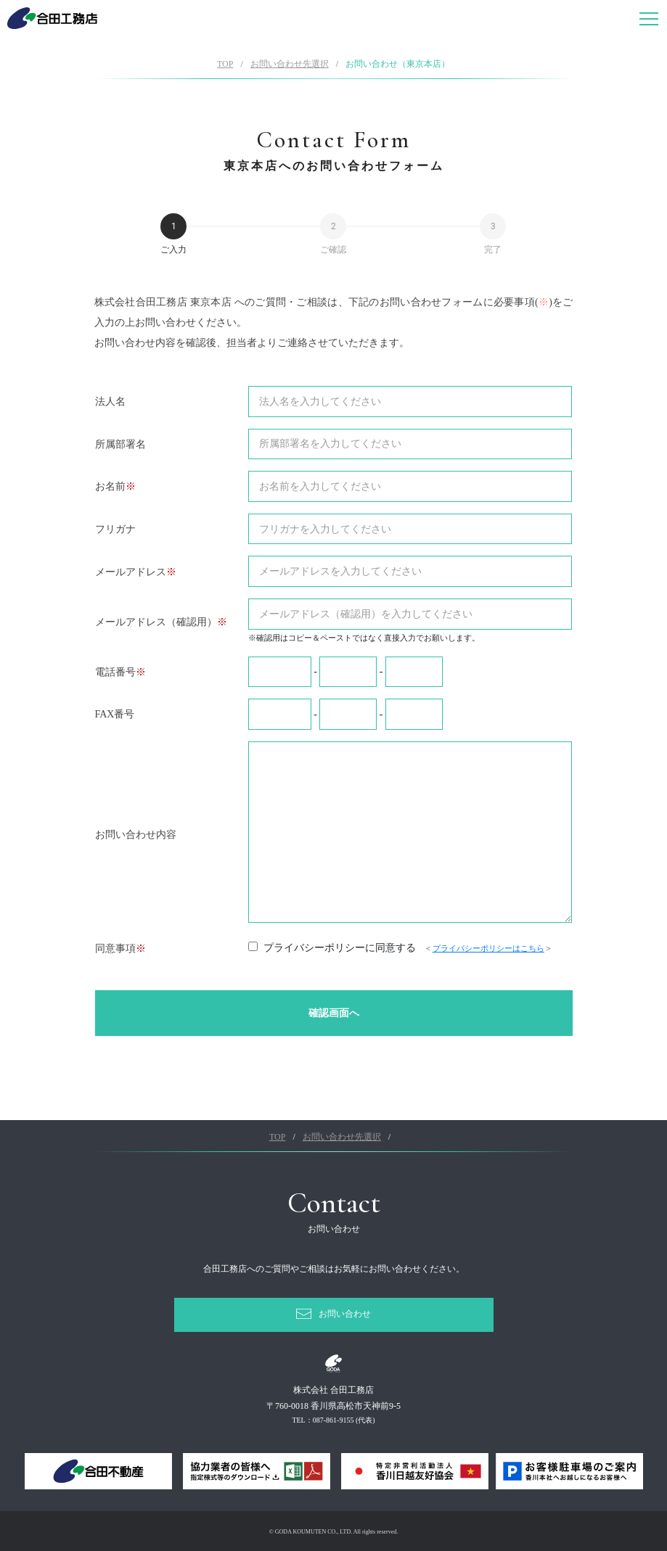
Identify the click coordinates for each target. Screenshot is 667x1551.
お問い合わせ (345, 1314)
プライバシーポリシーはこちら (488, 948)
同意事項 (115, 948)
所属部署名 (120, 444)
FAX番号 (115, 714)
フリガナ (115, 529)
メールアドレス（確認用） (156, 622)
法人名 (110, 401)
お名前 (110, 486)
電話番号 (115, 672)
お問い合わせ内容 (135, 834)
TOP (225, 64)
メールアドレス (130, 572)
